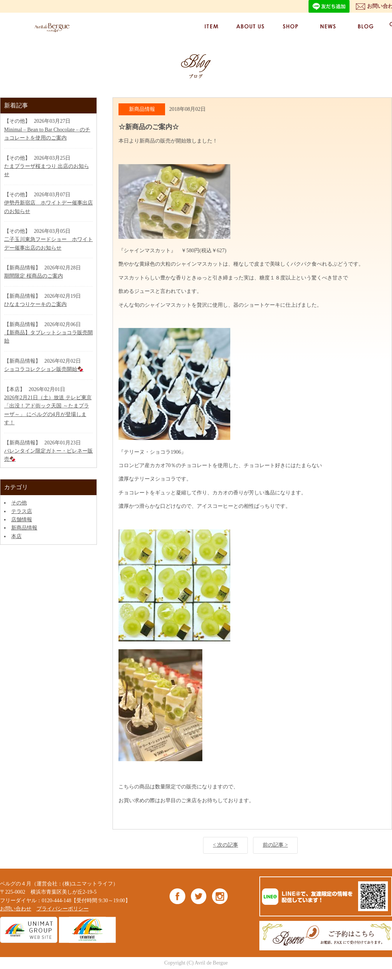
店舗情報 (21, 519)
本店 (16, 536)
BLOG (365, 26)
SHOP (290, 26)
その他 (19, 503)
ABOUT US (250, 26)
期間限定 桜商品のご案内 (33, 276)
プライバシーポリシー (63, 909)
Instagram (220, 896)
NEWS (327, 26)
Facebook (178, 896)
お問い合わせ (15, 909)
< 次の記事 (225, 845)
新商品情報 (24, 528)
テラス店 (21, 511)
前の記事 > (275, 845)
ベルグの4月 (50, 27)
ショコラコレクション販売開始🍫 (43, 369)
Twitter (199, 896)
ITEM (211, 26)
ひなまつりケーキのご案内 (35, 304)
